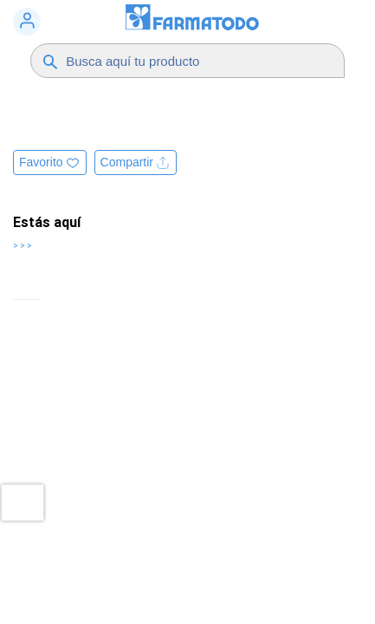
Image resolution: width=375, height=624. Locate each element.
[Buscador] (192, 60)
